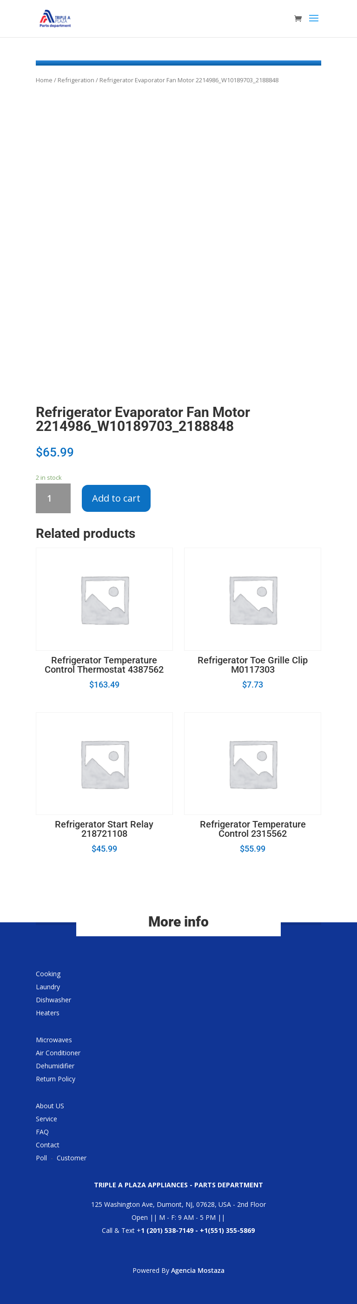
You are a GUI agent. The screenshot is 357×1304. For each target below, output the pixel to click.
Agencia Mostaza (198, 1270)
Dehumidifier (55, 1065)
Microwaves (54, 1039)
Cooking (48, 973)
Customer (71, 1157)
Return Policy (55, 1078)
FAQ (42, 1131)
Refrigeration (76, 80)
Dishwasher (53, 999)
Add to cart (116, 498)
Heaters (48, 1012)
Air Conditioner (58, 1052)
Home (44, 80)
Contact (48, 1144)
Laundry (48, 986)
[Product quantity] (53, 498)
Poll (41, 1157)
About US (50, 1105)
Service (46, 1118)
